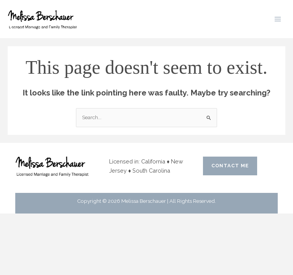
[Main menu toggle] (278, 19)
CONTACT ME (230, 165)
